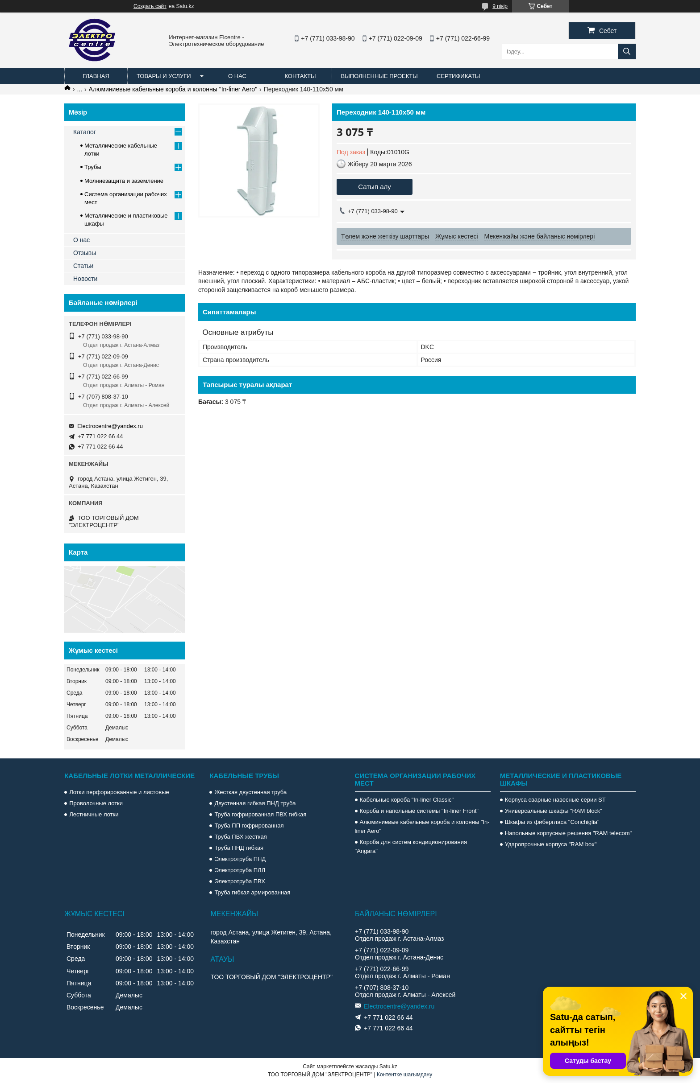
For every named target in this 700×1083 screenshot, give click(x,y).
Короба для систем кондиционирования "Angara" (411, 846)
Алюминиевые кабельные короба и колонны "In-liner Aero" (173, 89)
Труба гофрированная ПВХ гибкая (260, 814)
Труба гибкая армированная (252, 892)
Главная (96, 76)
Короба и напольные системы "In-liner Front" (419, 810)
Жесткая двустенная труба (250, 792)
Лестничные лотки (93, 814)
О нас (237, 76)
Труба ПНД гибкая (238, 847)
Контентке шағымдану (404, 1074)
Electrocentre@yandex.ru (110, 426)
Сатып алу (374, 186)
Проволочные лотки (96, 803)
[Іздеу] (627, 51)
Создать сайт (150, 6)
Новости (85, 278)
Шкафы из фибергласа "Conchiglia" (552, 822)
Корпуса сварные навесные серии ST (555, 799)
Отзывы (84, 252)
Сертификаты (458, 76)
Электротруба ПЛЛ (239, 870)
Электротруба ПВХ (239, 881)
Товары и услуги (164, 76)
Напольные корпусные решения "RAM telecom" (568, 833)
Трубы (92, 167)
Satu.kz (388, 1066)
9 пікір (500, 6)
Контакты (300, 76)
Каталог (84, 132)
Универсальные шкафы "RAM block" (553, 810)
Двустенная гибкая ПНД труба (255, 803)
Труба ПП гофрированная (248, 825)
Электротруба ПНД (240, 859)
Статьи (83, 265)
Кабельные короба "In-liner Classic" (407, 799)
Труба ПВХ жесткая (240, 836)
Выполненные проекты (379, 76)
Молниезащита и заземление (123, 180)
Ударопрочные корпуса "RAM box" (551, 844)
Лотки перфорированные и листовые (119, 792)
